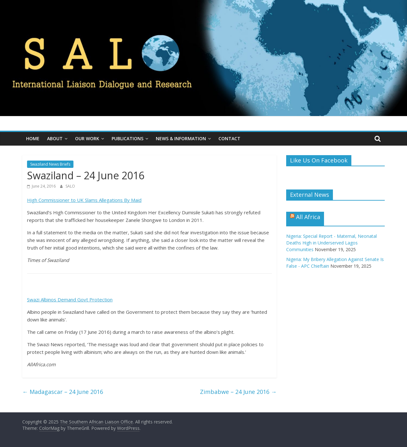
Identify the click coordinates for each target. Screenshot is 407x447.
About (55, 138)
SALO (70, 186)
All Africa (308, 217)
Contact (229, 138)
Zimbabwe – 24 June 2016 (238, 391)
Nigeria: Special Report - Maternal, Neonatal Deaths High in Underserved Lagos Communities (331, 242)
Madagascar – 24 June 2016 (62, 391)
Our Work (87, 138)
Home (32, 138)
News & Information (181, 138)
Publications (127, 138)
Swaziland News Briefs (50, 164)
